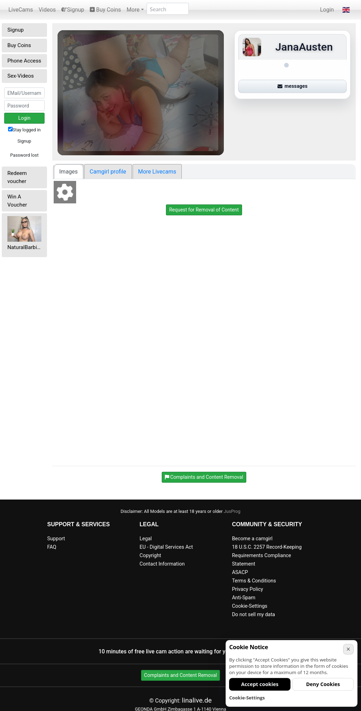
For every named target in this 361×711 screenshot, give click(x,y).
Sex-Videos (20, 76)
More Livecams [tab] (157, 171)
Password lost (24, 155)
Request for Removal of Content (204, 210)
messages (293, 86)
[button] (346, 10)
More (133, 9)
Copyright (150, 556)
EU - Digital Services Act (166, 547)
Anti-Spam (243, 598)
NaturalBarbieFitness (24, 247)
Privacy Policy (247, 589)
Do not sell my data (253, 615)
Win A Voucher (17, 201)
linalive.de (197, 700)
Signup (72, 9)
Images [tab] (68, 171)
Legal (146, 539)
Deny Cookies (323, 684)
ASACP (240, 572)
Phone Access (24, 61)
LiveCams (20, 9)
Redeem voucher (17, 177)
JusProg (232, 511)
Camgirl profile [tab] (108, 171)
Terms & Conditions (254, 581)
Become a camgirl (252, 539)
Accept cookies (260, 684)
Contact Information (162, 564)
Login (327, 9)
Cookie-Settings (249, 606)
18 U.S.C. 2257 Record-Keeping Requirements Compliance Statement (267, 555)
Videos (47, 9)
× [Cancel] (348, 649)
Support (56, 539)
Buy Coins (105, 9)
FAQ (51, 547)
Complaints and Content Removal (180, 675)
